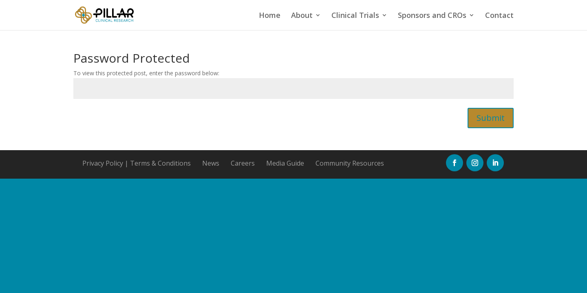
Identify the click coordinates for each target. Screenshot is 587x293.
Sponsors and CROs (432, 16)
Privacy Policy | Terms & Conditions (136, 163)
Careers (243, 163)
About (302, 16)
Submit (491, 117)
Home (269, 16)
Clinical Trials (355, 16)
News (210, 163)
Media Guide (285, 163)
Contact (499, 16)
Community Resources (350, 163)
